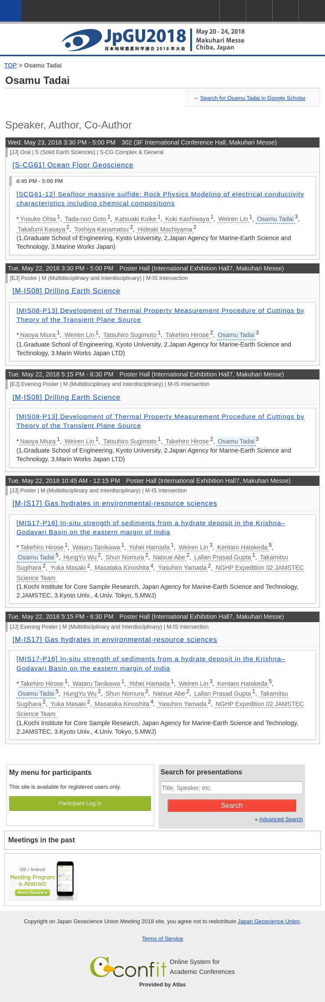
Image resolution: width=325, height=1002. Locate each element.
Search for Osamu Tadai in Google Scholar (253, 98)
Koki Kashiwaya (187, 218)
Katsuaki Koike (135, 218)
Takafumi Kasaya (41, 229)
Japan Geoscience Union (269, 921)
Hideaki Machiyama (165, 229)
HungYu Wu (80, 557)
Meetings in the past (41, 840)
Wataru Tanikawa (96, 547)
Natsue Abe (169, 557)
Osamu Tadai (43, 65)
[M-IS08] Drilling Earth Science (66, 291)
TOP (10, 65)
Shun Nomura (124, 557)
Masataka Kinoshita (122, 567)
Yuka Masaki (68, 567)
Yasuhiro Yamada (182, 567)
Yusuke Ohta (38, 218)
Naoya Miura (38, 334)
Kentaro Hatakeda (242, 547)
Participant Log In (80, 803)
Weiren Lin (233, 218)
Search (232, 805)
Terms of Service (162, 938)
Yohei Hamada (149, 547)
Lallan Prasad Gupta (222, 557)
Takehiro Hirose (187, 334)
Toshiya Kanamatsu (101, 229)
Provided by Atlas (162, 984)
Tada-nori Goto (85, 218)
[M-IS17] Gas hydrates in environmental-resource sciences (115, 503)
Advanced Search (281, 819)
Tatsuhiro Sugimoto (129, 334)
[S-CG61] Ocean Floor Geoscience (73, 165)
